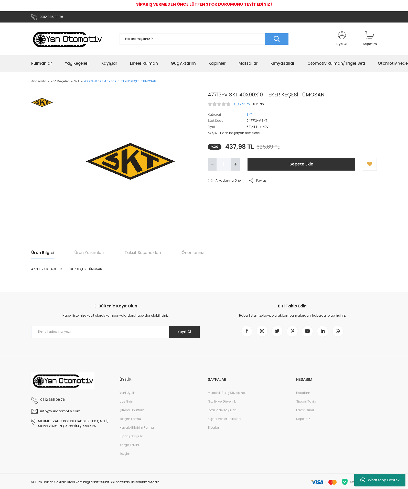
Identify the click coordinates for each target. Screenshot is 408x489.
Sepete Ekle (301, 165)
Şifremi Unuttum (132, 412)
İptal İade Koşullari (222, 412)
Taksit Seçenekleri (143, 254)
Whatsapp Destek (380, 480)
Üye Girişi (126, 404)
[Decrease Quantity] (212, 165)
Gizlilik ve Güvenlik (222, 404)
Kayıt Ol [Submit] (183, 332)
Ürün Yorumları (89, 254)
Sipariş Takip (306, 404)
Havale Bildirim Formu (137, 430)
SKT (249, 115)
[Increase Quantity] (235, 165)
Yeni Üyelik (127, 395)
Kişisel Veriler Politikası (224, 421)
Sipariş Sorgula (131, 439)
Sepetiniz (303, 421)
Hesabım (303, 395)
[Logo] (67, 40)
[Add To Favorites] (370, 165)
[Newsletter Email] (115, 332)
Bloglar (213, 430)
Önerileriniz (192, 254)
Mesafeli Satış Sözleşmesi (227, 395)
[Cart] (370, 40)
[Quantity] (224, 165)
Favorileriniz (305, 412)
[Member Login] (341, 40)
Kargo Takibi (129, 447)
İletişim (125, 456)
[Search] (204, 40)
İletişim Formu (130, 421)
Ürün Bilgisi (42, 254)
